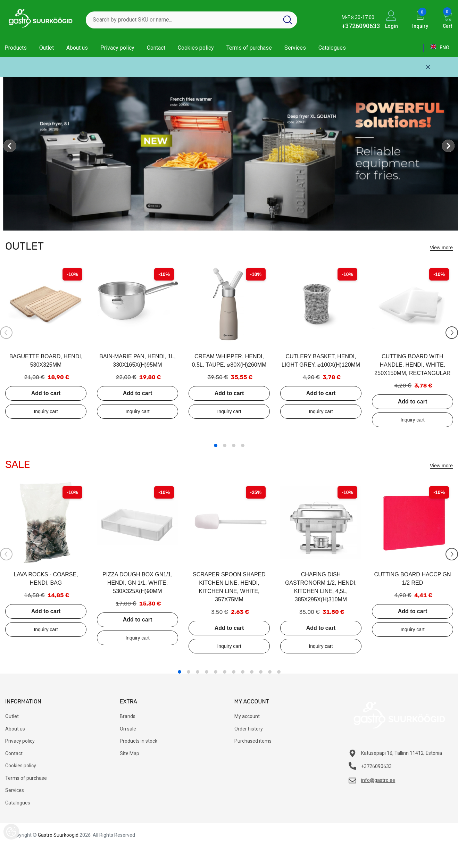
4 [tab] (242, 445)
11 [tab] (270, 672)
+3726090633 (361, 26)
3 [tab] (233, 445)
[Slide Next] (451, 332)
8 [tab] (242, 672)
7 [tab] (233, 672)
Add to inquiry (45, 411)
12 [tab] (279, 672)
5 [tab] (215, 672)
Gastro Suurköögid (58, 835)
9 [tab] (251, 672)
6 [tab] (224, 672)
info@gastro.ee (378, 780)
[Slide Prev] (6, 332)
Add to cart (45, 393)
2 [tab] (224, 445)
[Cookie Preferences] (11, 832)
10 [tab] (261, 672)
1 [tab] (215, 445)
